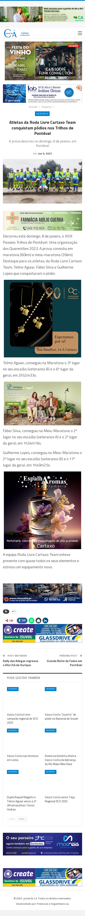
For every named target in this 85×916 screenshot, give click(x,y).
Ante (11, 825)
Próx (22, 825)
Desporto (42, 113)
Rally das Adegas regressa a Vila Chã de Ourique (20, 669)
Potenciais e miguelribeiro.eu (53, 910)
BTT (14, 617)
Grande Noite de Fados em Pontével (64, 669)
